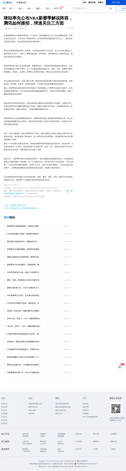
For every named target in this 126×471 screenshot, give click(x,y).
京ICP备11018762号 (80, 466)
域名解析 (25, 436)
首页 (4, 8)
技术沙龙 (4, 410)
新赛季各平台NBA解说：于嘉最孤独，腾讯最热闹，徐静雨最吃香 (24, 265)
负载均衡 (43, 449)
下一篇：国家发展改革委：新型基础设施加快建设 (20, 208)
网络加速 (96, 434)
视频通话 (96, 441)
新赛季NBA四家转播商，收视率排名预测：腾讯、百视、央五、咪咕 (24, 249)
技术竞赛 (31, 413)
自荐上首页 (32, 410)
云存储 (42, 436)
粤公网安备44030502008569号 (87, 464)
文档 (84, 2)
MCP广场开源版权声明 (90, 417)
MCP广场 (57, 8)
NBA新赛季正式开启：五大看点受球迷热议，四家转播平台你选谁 (24, 295)
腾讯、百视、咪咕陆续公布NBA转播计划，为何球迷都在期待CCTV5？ (24, 280)
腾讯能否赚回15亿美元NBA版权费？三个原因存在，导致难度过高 (24, 357)
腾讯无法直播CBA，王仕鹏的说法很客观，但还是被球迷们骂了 (24, 365)
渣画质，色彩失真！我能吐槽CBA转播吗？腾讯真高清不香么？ (24, 311)
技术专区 (4, 423)
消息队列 (78, 434)
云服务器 (43, 434)
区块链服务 (61, 434)
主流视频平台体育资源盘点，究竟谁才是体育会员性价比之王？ (24, 349)
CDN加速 (78, 441)
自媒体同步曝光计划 (35, 404)
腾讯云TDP (59, 413)
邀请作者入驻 (32, 407)
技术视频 (4, 413)
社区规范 (86, 404)
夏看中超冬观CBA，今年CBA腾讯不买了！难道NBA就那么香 (24, 288)
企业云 (60, 441)
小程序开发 (26, 451)
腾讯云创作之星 (60, 410)
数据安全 (25, 449)
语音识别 (61, 444)
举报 (71, 28)
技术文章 (4, 404)
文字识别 (78, 449)
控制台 (100, 2)
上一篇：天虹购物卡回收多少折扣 (15, 205)
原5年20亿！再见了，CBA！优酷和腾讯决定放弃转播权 (24, 319)
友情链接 (86, 413)
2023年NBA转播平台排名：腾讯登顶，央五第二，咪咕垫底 (24, 303)
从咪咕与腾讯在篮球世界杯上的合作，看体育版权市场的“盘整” (24, 334)
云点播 (95, 449)
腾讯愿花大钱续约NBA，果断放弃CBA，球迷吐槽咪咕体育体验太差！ (24, 242)
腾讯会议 (43, 441)
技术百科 (4, 420)
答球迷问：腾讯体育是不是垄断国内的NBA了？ (24, 342)
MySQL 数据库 (27, 444)
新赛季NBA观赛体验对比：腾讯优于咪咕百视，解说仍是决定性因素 (24, 226)
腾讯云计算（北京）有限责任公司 (50, 466)
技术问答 (4, 407)
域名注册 (25, 434)
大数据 (113, 449)
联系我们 (86, 410)
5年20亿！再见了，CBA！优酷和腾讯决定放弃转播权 (24, 326)
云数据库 (114, 434)
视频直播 (61, 436)
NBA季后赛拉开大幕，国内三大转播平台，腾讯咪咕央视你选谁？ (24, 272)
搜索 (110, 8)
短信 (59, 449)
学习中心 (4, 417)
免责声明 (86, 407)
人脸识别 (25, 441)
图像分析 (114, 441)
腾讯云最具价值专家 (62, 404)
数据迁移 (61, 451)
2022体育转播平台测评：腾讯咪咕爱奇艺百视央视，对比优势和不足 (24, 234)
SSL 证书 (43, 444)
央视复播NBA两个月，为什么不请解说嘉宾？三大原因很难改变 (24, 372)
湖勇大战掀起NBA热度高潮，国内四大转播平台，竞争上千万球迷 (24, 257)
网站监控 (43, 451)
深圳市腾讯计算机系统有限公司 (40, 464)
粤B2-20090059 (69, 464)
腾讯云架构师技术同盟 (63, 407)
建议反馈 (92, 2)
